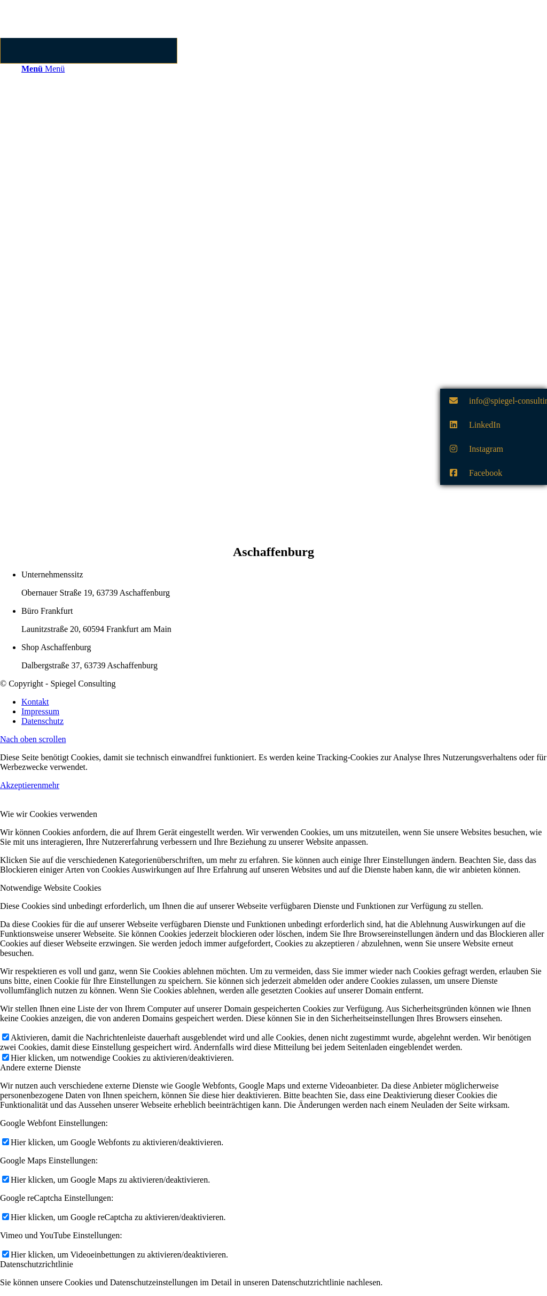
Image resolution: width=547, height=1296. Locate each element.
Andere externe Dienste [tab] (40, 1067)
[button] (493, 401)
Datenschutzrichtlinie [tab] (36, 1264)
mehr (50, 785)
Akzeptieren (21, 785)
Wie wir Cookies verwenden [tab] (48, 814)
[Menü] (43, 68)
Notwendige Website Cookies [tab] (50, 887)
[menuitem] (284, 702)
